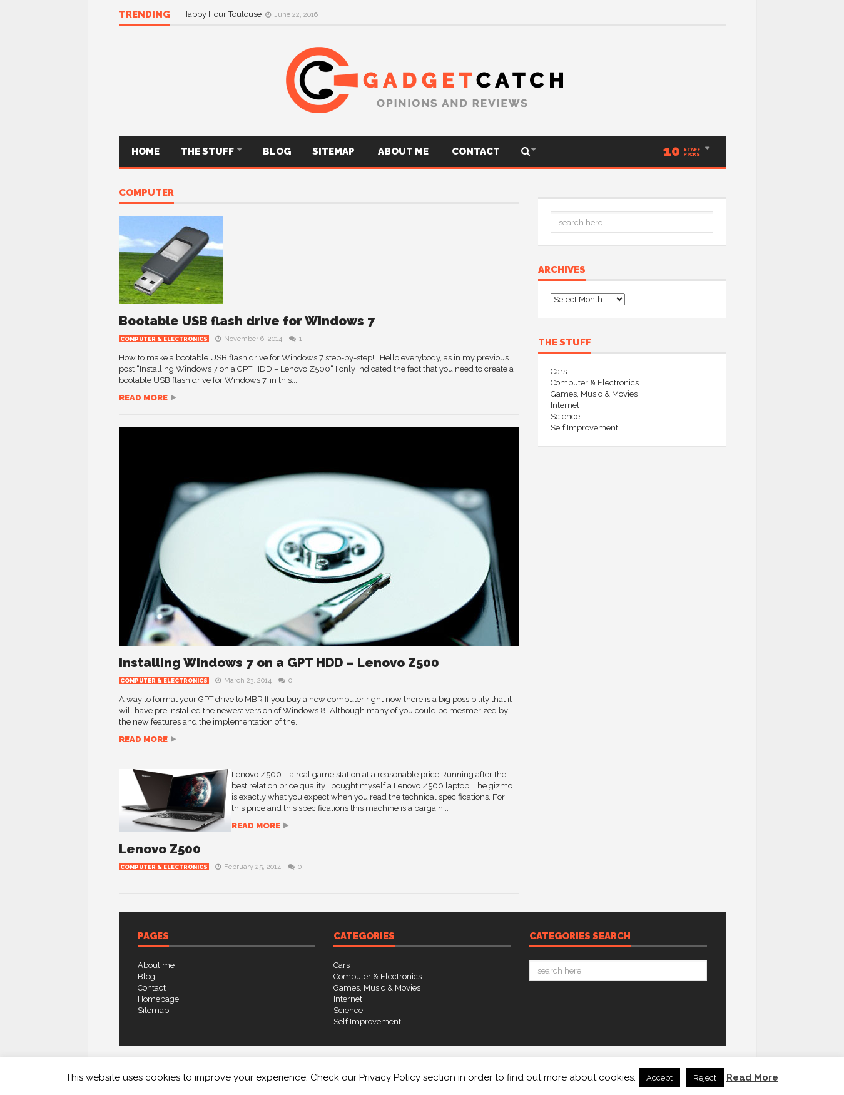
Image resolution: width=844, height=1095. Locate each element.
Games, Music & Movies (594, 394)
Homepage (158, 999)
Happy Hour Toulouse (222, 14)
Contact (475, 151)
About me (402, 151)
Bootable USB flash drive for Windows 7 (247, 320)
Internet (565, 405)
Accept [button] (659, 1077)
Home (145, 151)
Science (565, 416)
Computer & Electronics (164, 339)
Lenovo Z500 (160, 849)
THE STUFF (208, 151)
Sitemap (333, 151)
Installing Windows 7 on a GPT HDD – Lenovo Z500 (279, 662)
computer (146, 193)
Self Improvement (584, 427)
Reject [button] (704, 1077)
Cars (559, 371)
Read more (143, 398)
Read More (752, 1077)
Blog (277, 151)
